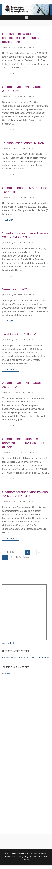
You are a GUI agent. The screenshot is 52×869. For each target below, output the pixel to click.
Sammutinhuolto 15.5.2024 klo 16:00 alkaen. (24, 190)
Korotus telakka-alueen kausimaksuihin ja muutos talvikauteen (21, 38)
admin (6, 47)
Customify (25, 860)
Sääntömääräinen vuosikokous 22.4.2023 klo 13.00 (25, 494)
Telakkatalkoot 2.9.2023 (19, 334)
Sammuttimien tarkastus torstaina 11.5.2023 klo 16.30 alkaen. (23, 443)
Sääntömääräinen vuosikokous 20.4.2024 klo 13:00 (25, 235)
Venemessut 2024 (15, 289)
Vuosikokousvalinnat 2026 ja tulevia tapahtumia (25, 657)
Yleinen (29, 47)
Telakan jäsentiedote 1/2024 (23, 143)
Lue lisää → (11, 74)
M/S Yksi (6, 673)
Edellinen (10, 552)
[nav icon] (26, 17)
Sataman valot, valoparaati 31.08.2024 (22, 89)
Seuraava (22, 557)
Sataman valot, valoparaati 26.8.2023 (22, 385)
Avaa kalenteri (9, 643)
